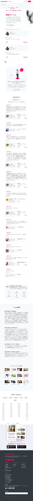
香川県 (19, 416)
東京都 (10, 397)
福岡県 (27, 406)
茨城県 (3, 413)
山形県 (3, 410)
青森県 (3, 404)
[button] (8, 292)
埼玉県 (21, 397)
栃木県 (3, 415)
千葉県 (3, 418)
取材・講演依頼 (7, 477)
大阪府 (26, 397)
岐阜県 (11, 410)
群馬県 (3, 416)
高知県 (27, 404)
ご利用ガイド (23, 464)
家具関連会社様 (7, 476)
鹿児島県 (27, 415)
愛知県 (11, 413)
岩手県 (3, 406)
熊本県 (27, 410)
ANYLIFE (14, 464)
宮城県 (3, 407)
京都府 (15, 400)
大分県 (27, 412)
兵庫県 (19, 403)
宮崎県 (27, 413)
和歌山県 (19, 406)
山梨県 (11, 407)
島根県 (19, 409)
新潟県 (3, 419)
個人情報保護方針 (8, 470)
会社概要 (6, 464)
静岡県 (11, 412)
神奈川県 (15, 397)
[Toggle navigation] (31, 1)
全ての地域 (5, 397)
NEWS (14, 466)
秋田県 (3, 409)
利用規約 (6, 466)
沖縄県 (27, 416)
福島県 (3, 412)
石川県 (11, 404)
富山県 (11, 403)
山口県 (19, 413)
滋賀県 (11, 416)
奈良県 (19, 404)
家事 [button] (16, 7)
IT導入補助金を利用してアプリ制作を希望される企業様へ (8, 480)
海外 (27, 418)
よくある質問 (23, 466)
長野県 (11, 409)
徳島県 (19, 415)
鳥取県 (19, 407)
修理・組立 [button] (12, 7)
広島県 (19, 412)
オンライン (27, 419)
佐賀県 (27, 407)
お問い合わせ (23, 467)
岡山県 (19, 410)
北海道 (3, 403)
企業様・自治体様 (8, 474)
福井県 (11, 406)
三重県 (11, 415)
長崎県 (27, 409)
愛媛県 (27, 403)
